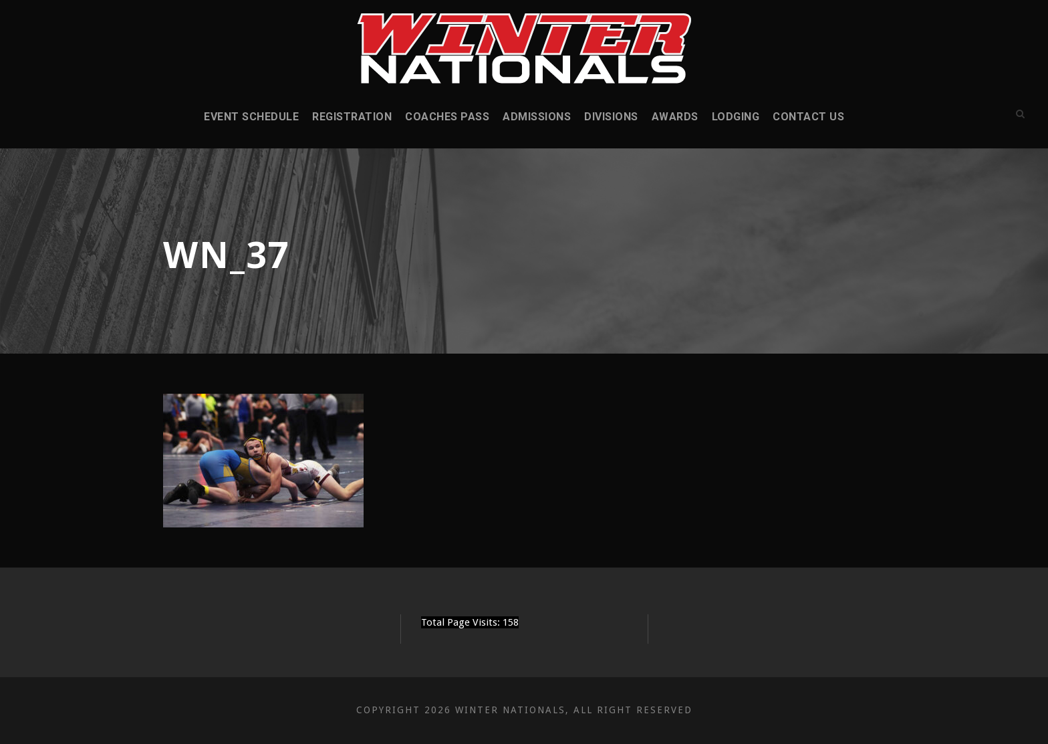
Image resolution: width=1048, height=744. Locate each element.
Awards (675, 116)
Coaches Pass (447, 116)
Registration (352, 116)
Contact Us (808, 116)
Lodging (736, 116)
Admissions (537, 116)
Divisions (611, 116)
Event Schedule (251, 116)
